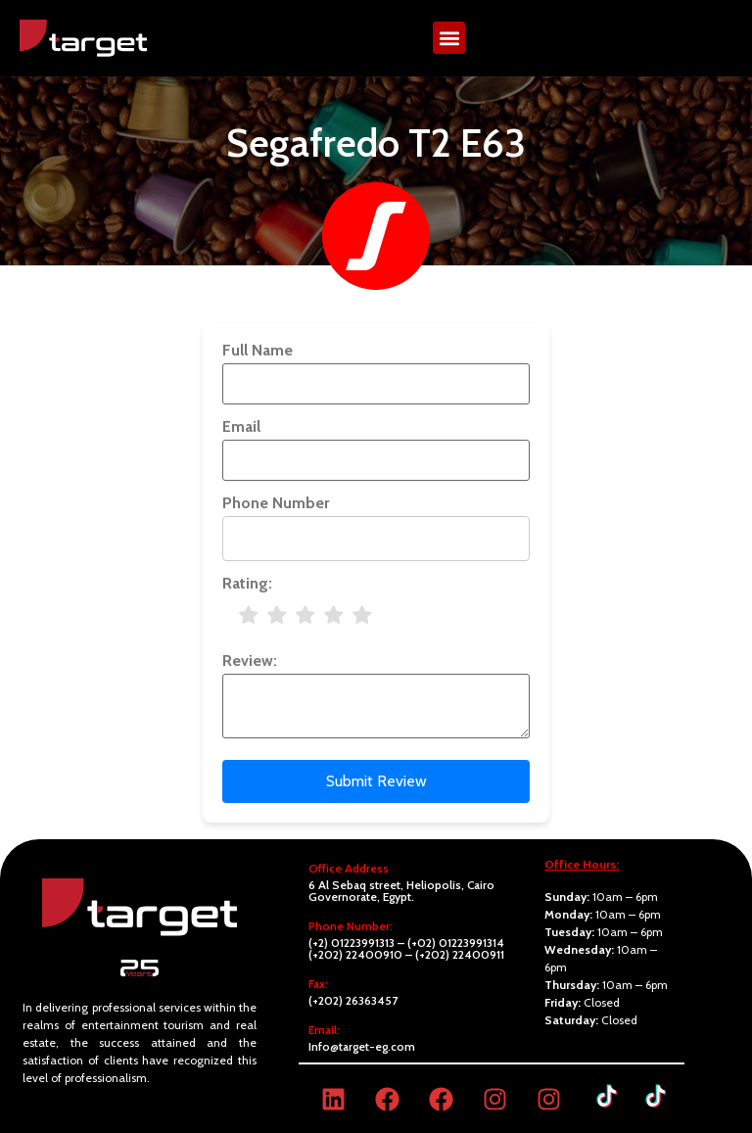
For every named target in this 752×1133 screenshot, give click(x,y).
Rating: (247, 583)
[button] (449, 38)
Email (241, 427)
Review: (249, 661)
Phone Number (275, 503)
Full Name (257, 350)
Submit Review (376, 781)
